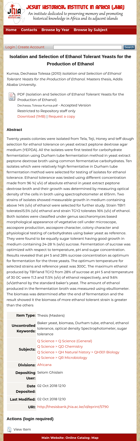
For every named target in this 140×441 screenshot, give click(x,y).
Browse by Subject (90, 30)
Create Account (31, 47)
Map (95, 438)
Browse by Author (106, 39)
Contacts (29, 30)
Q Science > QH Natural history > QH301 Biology (78, 352)
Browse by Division (23, 39)
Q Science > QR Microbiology (62, 358)
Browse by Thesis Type (65, 39)
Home (11, 30)
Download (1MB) (31, 116)
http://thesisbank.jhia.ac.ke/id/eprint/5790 (73, 407)
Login (10, 47)
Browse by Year (55, 30)
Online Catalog (78, 438)
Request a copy (61, 116)
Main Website (53, 438)
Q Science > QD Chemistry (60, 346)
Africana (44, 365)
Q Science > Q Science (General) (64, 341)
